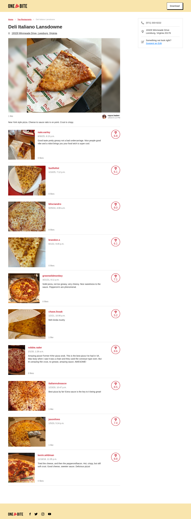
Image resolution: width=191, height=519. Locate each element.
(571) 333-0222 (153, 22)
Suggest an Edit (154, 43)
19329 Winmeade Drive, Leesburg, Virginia (34, 33)
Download (175, 6)
